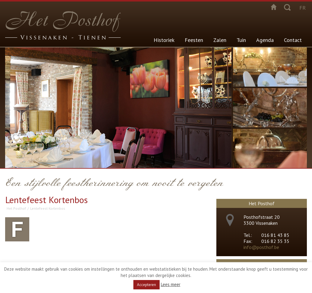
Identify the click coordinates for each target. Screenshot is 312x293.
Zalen (219, 40)
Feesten (194, 40)
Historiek (164, 40)
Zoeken (287, 7)
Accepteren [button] (146, 284)
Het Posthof (16, 208)
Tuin (241, 40)
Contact (293, 40)
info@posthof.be (261, 247)
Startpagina (274, 7)
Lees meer (170, 284)
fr (302, 7)
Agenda (265, 40)
